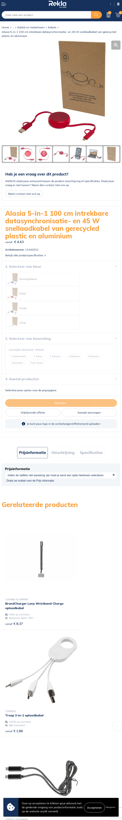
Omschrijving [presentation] (63, 423)
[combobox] (46, 15)
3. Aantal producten (22, 350)
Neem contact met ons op (24, 193)
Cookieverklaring (73, 769)
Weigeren (110, 807)
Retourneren (9, 785)
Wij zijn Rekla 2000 (75, 736)
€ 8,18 (73, 663)
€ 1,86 (73, 570)
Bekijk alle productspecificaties (25, 255)
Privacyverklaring (73, 774)
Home (5, 27)
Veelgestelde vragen (75, 746)
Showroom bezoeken (76, 752)
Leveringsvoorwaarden (77, 785)
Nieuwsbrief (70, 741)
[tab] (32, 423)
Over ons (68, 725)
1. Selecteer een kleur (23, 266)
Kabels (52, 27)
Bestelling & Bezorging (16, 774)
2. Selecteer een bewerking (28, 309)
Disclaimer (69, 779)
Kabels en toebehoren (31, 27)
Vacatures (69, 730)
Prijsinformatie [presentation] (32, 423)
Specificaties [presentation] (91, 423)
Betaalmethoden (12, 779)
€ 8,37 (14, 574)
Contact (6, 769)
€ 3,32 (14, 662)
